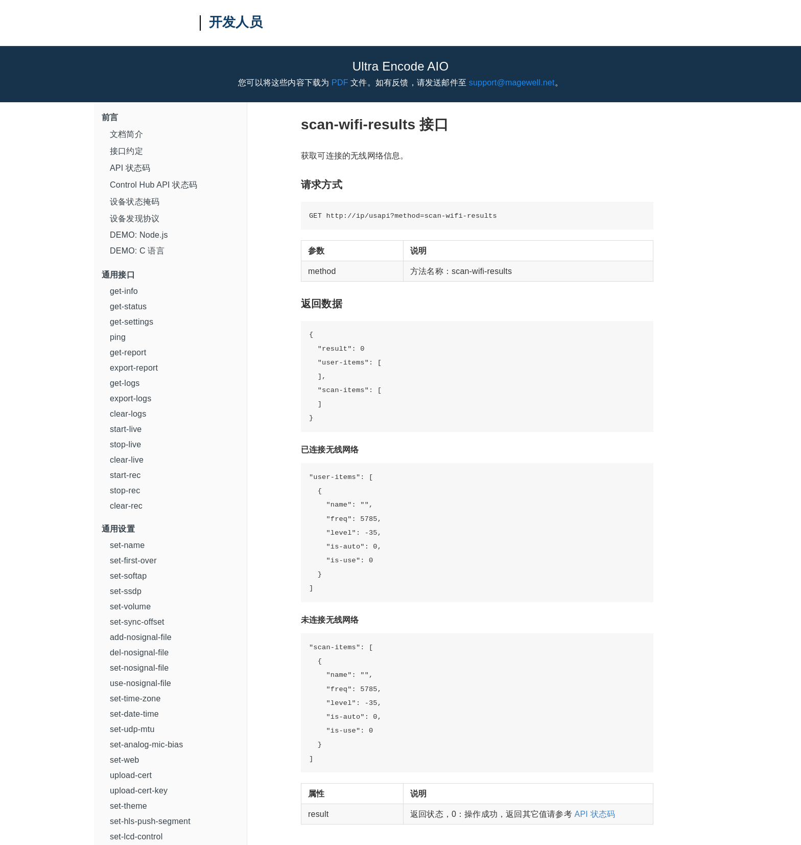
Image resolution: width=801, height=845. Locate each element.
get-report (128, 352)
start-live (126, 429)
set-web (124, 760)
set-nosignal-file (139, 668)
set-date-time (134, 714)
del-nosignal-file (139, 652)
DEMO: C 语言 (137, 250)
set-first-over (133, 560)
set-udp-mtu (132, 729)
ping (118, 337)
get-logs (125, 383)
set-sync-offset (137, 622)
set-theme (128, 806)
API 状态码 (130, 168)
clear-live (127, 459)
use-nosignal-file (140, 683)
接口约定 (126, 151)
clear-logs (128, 413)
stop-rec (125, 490)
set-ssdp (126, 591)
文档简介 (126, 134)
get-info (124, 291)
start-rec (125, 475)
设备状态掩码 (134, 201)
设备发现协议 (134, 218)
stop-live (125, 444)
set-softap (128, 576)
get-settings (131, 321)
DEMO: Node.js (139, 235)
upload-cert (131, 775)
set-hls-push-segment (150, 821)
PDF (340, 82)
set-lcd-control (136, 836)
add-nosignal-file (141, 637)
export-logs (130, 398)
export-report (134, 367)
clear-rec (126, 505)
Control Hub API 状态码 (153, 184)
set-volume (130, 606)
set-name (127, 545)
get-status (128, 306)
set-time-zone (135, 698)
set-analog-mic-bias (146, 744)
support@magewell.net (512, 82)
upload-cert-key (139, 790)
